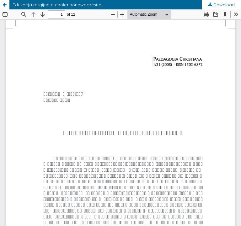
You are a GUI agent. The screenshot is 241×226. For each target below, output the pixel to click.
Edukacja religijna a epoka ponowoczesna (57, 5)
